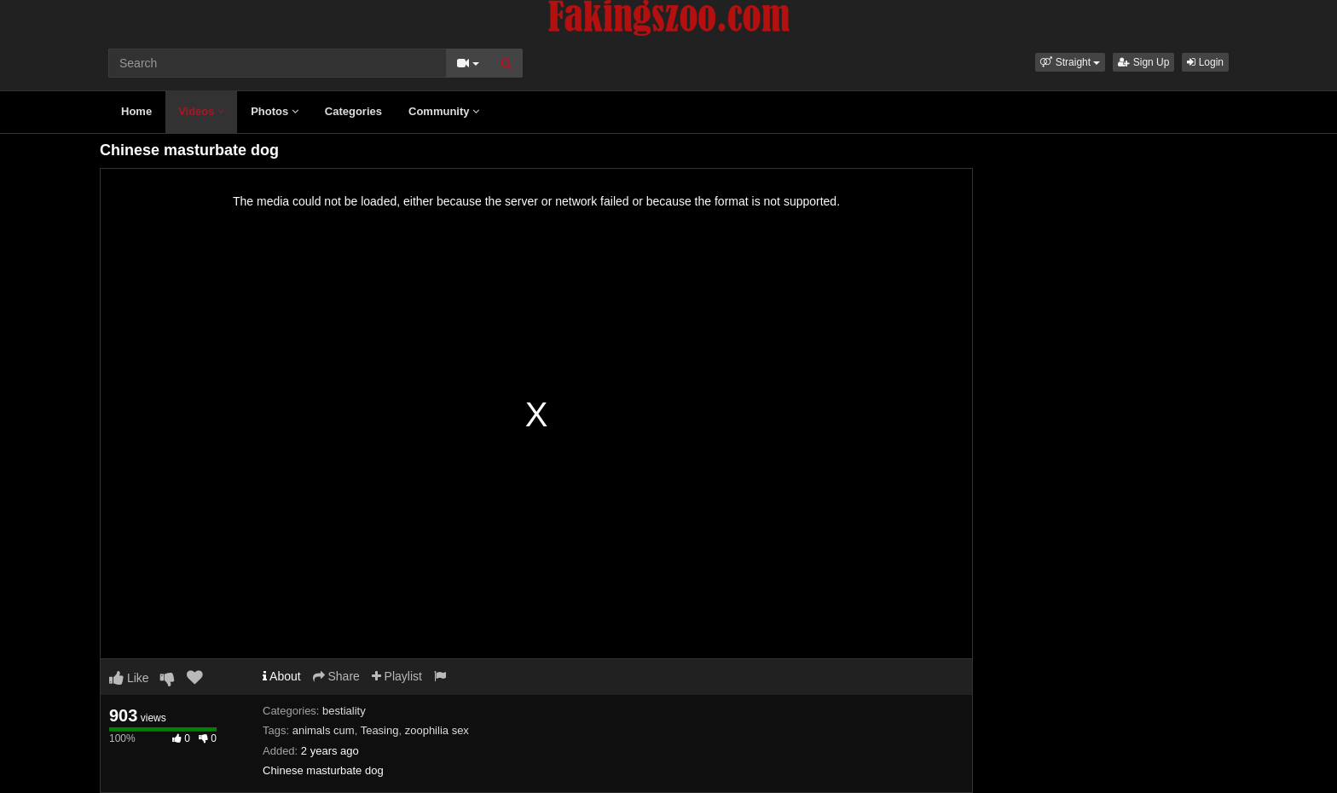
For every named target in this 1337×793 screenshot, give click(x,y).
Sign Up (1143, 62)
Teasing (380, 730)
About (282, 676)
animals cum (323, 730)
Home (136, 111)
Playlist (397, 676)
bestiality (344, 710)
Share (336, 676)
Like (129, 678)
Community (443, 111)
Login (1205, 62)
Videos (201, 111)
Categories (353, 111)
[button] (1070, 62)
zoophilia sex (437, 730)
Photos (274, 111)
